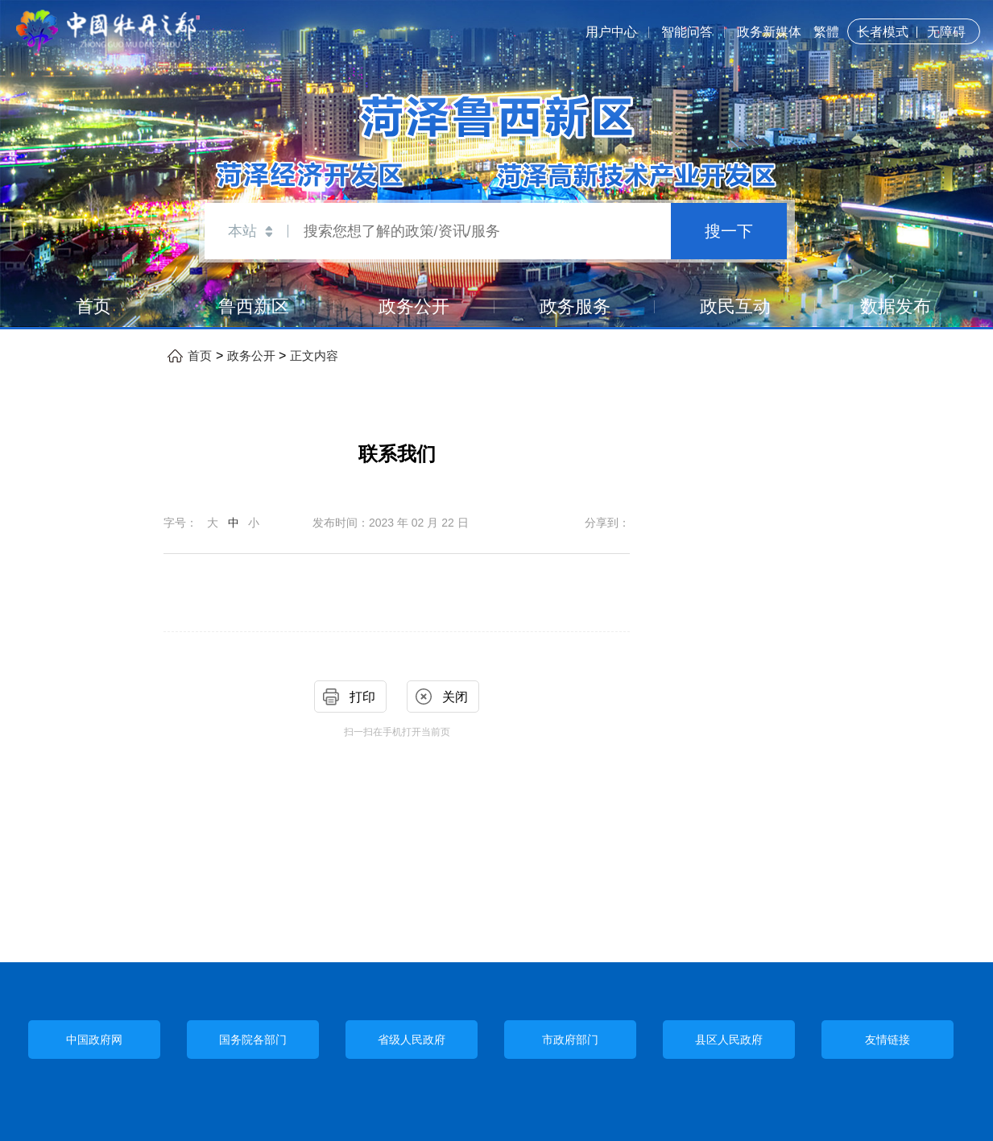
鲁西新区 (253, 306)
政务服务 (575, 306)
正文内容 (314, 355)
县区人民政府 (729, 1039)
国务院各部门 (253, 1039)
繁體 (826, 32)
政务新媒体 (769, 32)
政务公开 (414, 306)
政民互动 (735, 306)
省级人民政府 (411, 1039)
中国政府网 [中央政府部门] (94, 1040)
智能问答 (687, 32)
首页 (93, 306)
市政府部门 (570, 1039)
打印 (362, 697)
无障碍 (946, 32)
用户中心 (611, 32)
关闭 (455, 697)
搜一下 (729, 231)
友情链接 (887, 1039)
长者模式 (882, 32)
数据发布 (895, 306)
